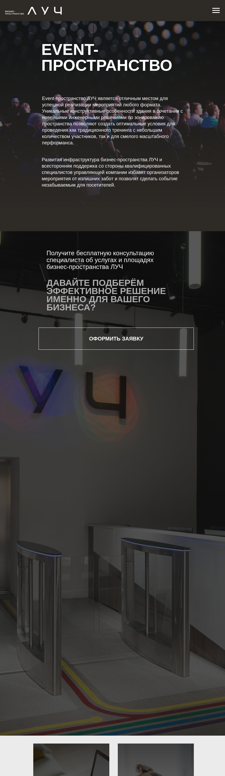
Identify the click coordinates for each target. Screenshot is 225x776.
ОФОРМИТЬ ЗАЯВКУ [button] (116, 339)
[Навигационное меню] (216, 10)
